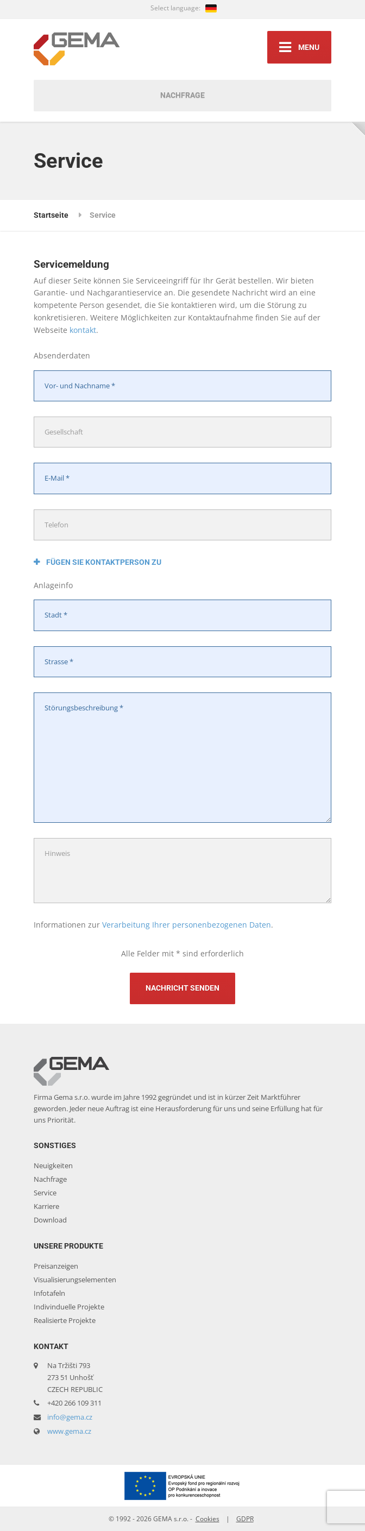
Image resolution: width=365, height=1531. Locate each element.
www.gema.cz (69, 1431)
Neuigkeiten (53, 1165)
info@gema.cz (69, 1417)
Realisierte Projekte (65, 1320)
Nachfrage (182, 95)
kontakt (83, 330)
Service (45, 1193)
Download (50, 1220)
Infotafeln (49, 1293)
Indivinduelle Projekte (69, 1307)
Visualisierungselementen (75, 1279)
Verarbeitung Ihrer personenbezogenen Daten (186, 924)
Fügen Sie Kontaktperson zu (97, 562)
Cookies (207, 1518)
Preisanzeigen (56, 1266)
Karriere (46, 1206)
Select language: (183, 7)
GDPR (245, 1518)
